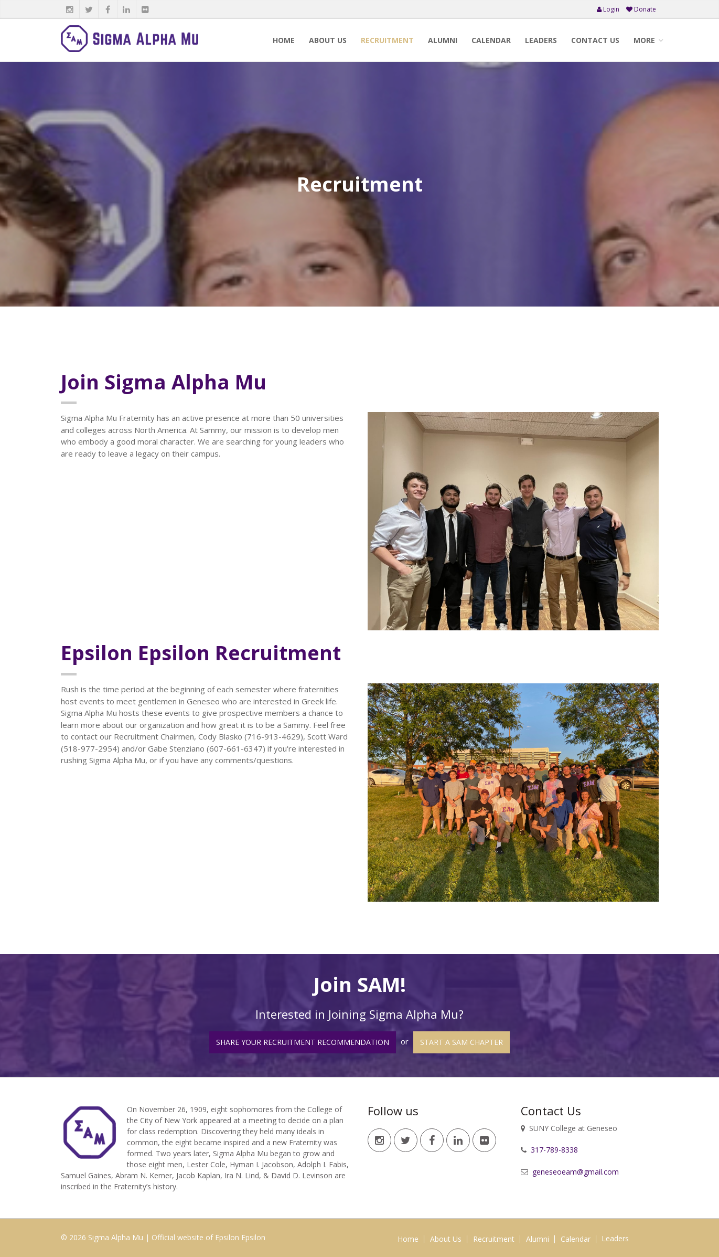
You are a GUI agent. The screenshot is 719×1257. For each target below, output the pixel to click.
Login (608, 9)
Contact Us (595, 40)
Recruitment (387, 40)
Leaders (541, 40)
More (644, 40)
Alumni (442, 40)
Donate (641, 9)
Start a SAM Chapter (461, 1042)
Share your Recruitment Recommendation (302, 1042)
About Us (328, 40)
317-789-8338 (553, 1150)
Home (284, 40)
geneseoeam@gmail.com (574, 1172)
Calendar (491, 40)
